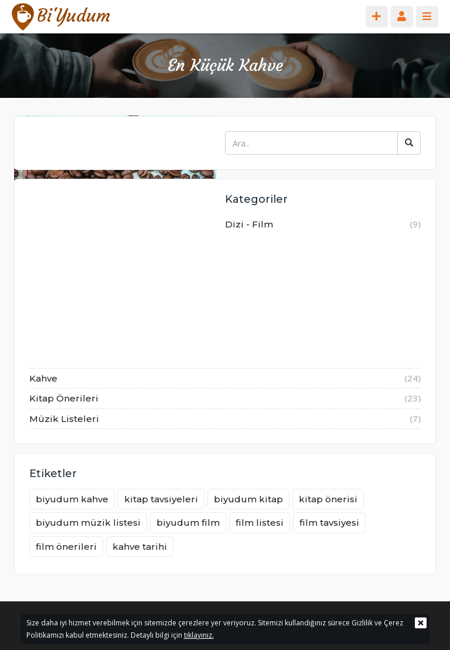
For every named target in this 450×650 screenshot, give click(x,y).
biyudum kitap (248, 499)
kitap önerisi (328, 499)
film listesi (260, 522)
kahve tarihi (139, 546)
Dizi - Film (225, 291)
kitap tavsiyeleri (161, 499)
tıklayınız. (199, 635)
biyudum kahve (72, 499)
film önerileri (66, 546)
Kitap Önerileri (225, 398)
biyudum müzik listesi (88, 522)
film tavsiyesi (329, 522)
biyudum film (188, 522)
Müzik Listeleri (225, 419)
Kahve (225, 378)
